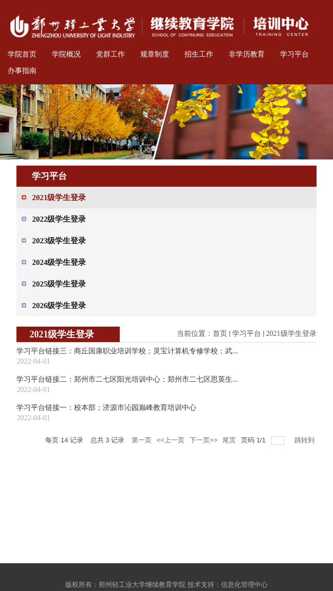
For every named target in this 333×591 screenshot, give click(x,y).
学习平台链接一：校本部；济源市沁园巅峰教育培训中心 (106, 407)
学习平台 (246, 333)
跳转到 (305, 440)
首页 (220, 333)
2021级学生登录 (291, 333)
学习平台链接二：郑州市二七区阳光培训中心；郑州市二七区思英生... (127, 379)
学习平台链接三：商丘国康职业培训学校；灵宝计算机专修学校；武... (127, 351)
